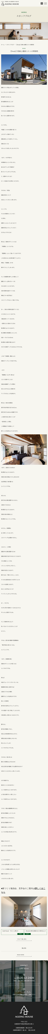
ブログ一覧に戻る (21, 939)
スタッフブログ (10, 44)
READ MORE (20, 954)
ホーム (2, 44)
